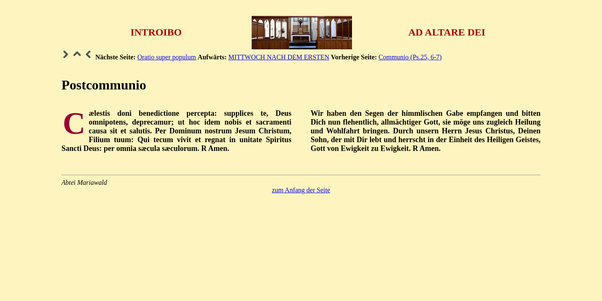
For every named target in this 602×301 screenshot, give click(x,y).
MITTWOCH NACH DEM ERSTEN (278, 57)
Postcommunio (103, 84)
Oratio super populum (166, 57)
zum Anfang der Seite (301, 190)
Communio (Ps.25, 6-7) (410, 57)
